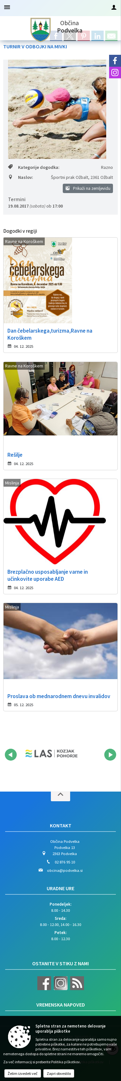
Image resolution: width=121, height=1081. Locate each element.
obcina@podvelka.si (65, 870)
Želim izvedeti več (23, 1073)
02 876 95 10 (65, 861)
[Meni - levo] (7, 7)
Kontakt (60, 825)
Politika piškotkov (65, 1061)
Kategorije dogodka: (34, 167)
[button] (11, 755)
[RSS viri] (76, 988)
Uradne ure (60, 888)
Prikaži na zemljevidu (88, 188)
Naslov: (20, 177)
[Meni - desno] (113, 7)
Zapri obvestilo (59, 1073)
